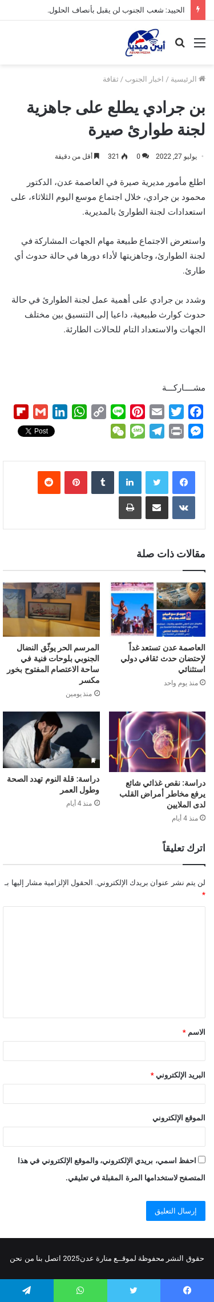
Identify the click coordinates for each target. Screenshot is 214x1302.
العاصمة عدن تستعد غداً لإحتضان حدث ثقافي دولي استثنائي (162, 658)
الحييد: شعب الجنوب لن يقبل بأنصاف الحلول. (116, 10)
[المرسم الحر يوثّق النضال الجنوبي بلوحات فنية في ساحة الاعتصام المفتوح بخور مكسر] (51, 609)
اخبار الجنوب (144, 79)
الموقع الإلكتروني (178, 1118)
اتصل (53, 1258)
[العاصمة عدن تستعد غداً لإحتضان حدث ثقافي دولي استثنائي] (157, 609)
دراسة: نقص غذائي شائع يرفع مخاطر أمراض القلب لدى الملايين (162, 793)
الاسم (194, 1032)
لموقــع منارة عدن (108, 1258)
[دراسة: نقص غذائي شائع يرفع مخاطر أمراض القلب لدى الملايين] (157, 742)
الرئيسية (188, 79)
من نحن (22, 1258)
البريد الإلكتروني (178, 1075)
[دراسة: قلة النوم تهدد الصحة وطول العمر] (51, 739)
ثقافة (111, 79)
